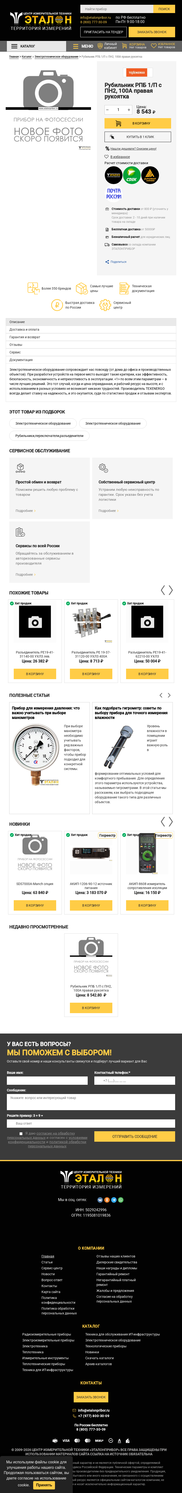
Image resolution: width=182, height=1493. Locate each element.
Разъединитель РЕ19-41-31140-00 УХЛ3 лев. (35, 654)
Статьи (47, 1262)
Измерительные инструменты (45, 1358)
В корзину (141, 123)
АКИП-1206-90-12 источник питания (91, 886)
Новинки (92, 1352)
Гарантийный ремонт (113, 1274)
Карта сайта (50, 1292)
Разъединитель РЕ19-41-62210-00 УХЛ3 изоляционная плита (147, 656)
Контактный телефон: (112, 1073)
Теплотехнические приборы (43, 1364)
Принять (44, 1485)
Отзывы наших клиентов (115, 1256)
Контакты (49, 1286)
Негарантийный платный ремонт (116, 1282)
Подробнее (24, 511)
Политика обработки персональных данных (59, 1311)
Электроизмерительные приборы (48, 1340)
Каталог (27, 56)
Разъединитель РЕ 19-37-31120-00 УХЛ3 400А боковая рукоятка (91, 656)
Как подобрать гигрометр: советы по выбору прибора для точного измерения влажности (131, 713)
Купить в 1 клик (132, 136)
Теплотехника (33, 1352)
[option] (35, 641)
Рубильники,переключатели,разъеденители (49, 436)
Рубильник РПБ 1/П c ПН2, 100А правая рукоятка (91, 988)
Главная (14, 56)
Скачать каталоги (99, 1358)
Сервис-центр (52, 1268)
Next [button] (170, 590)
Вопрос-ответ (52, 1280)
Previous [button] (163, 590)
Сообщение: (16, 1090)
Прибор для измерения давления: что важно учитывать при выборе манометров (46, 713)
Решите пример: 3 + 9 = (25, 1115)
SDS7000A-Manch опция (34, 884)
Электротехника (35, 1346)
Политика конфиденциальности (58, 1300)
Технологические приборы (106, 1346)
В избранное (120, 157)
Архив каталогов (98, 1364)
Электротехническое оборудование (56, 56)
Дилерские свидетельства (116, 1262)
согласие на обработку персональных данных (41, 1135)
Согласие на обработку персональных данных (114, 1299)
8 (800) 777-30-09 (93, 22)
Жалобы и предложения (115, 1291)
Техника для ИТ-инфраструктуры (47, 1370)
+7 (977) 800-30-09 (93, 1416)
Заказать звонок (152, 32)
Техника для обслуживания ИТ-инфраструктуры (122, 1334)
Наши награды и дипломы (116, 1268)
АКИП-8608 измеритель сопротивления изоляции (147, 886)
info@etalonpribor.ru (95, 17)
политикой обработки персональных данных (57, 1144)
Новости (48, 1274)
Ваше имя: (15, 1073)
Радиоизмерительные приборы (46, 1334)
